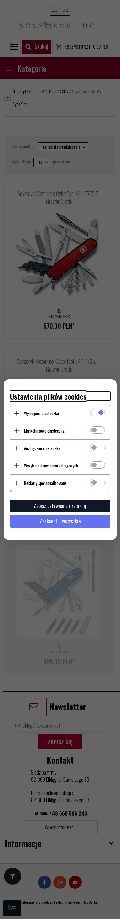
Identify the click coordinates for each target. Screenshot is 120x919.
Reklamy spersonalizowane (45, 483)
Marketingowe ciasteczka (44, 431)
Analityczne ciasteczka (42, 448)
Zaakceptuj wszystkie (60, 521)
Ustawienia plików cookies (48, 396)
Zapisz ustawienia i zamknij (60, 505)
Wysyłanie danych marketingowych (51, 465)
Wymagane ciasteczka (41, 413)
